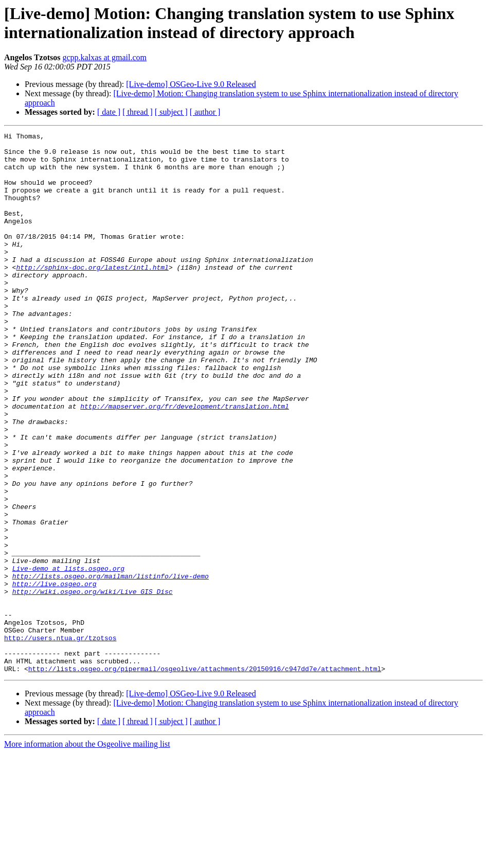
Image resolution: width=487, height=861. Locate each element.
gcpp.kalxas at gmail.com (105, 57)
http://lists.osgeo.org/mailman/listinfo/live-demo (110, 665)
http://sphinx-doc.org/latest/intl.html (92, 295)
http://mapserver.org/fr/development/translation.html (184, 461)
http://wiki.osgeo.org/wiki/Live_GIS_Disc (92, 684)
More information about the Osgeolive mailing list (87, 852)
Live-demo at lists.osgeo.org (68, 656)
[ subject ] (171, 112)
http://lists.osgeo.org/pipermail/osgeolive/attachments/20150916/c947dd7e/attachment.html (204, 776)
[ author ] (205, 112)
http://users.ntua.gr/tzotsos (60, 739)
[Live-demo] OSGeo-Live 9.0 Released (191, 84)
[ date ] (108, 112)
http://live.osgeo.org (54, 674)
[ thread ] (137, 112)
